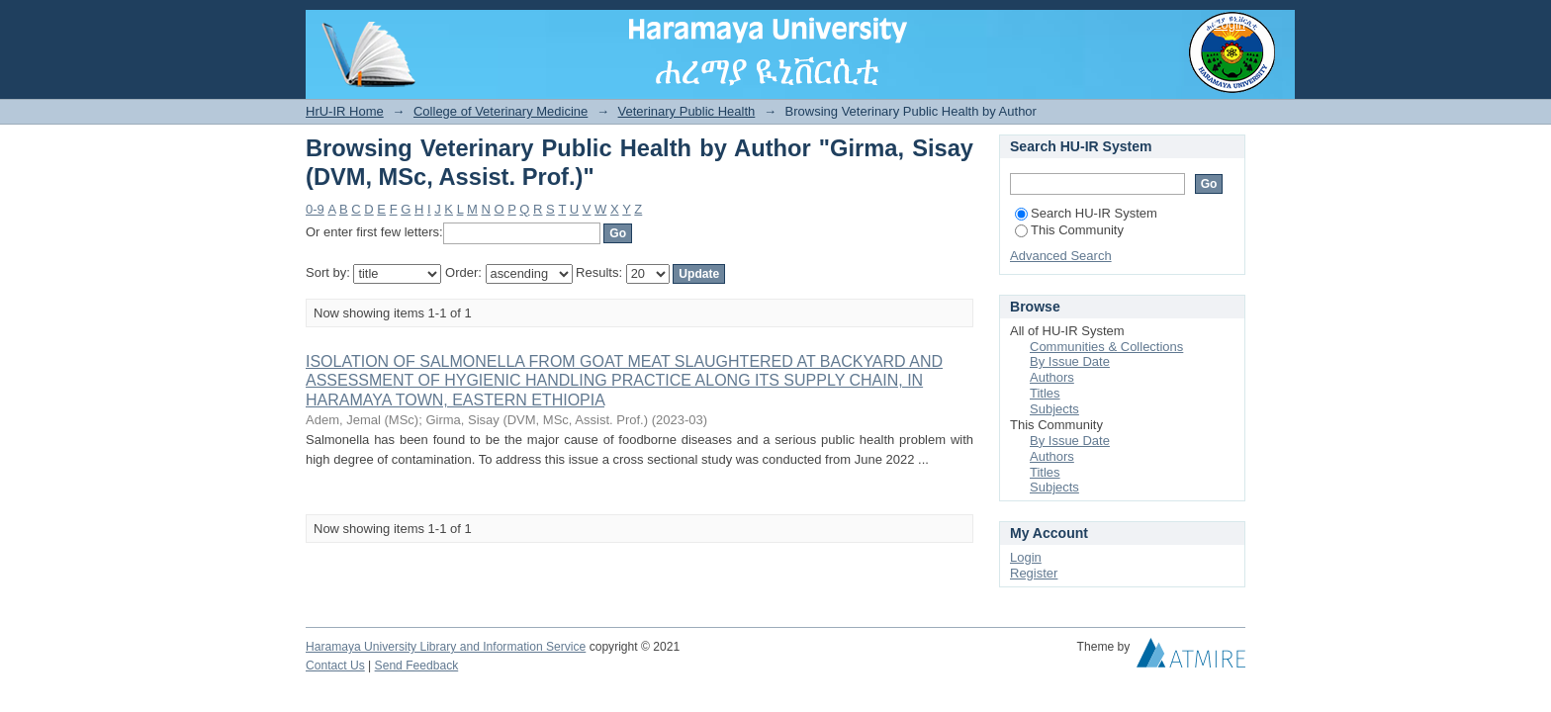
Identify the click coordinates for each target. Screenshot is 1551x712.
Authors (1052, 377)
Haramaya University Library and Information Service (446, 647)
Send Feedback (417, 665)
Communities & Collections (1106, 346)
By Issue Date (1070, 361)
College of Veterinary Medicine (500, 111)
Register (1033, 573)
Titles (1045, 393)
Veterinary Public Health (687, 111)
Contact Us (335, 665)
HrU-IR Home (345, 111)
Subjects (1054, 408)
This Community (1069, 229)
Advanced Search (1061, 255)
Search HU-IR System (1086, 213)
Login (1229, 24)
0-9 (315, 209)
